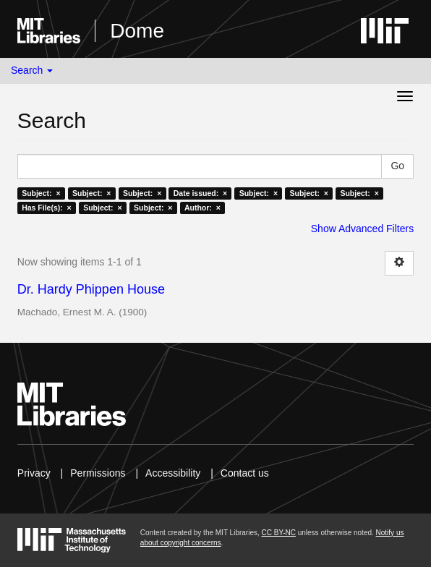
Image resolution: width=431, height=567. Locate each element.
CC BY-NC (279, 533)
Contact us (245, 473)
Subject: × (41, 193)
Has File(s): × (47, 207)
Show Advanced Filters (362, 228)
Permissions (97, 473)
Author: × (202, 207)
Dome (137, 31)
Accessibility (172, 473)
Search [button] (32, 70)
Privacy (34, 473)
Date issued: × (200, 193)
